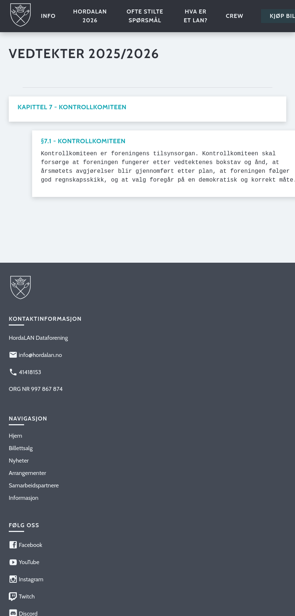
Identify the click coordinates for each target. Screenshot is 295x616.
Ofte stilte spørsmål (145, 16)
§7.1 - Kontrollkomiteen (83, 141)
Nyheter (19, 460)
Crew (234, 15)
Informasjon (23, 497)
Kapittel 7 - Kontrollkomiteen (72, 107)
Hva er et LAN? (195, 16)
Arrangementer (27, 472)
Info (48, 15)
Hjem (15, 435)
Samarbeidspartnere (34, 485)
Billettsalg (20, 448)
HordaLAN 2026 (90, 16)
